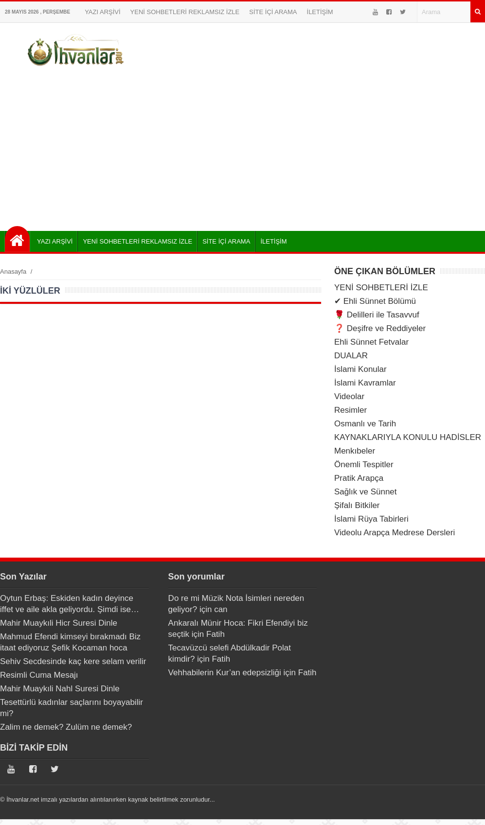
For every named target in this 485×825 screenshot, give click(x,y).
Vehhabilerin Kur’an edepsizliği (224, 672)
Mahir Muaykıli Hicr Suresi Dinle (58, 623)
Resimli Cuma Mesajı (39, 675)
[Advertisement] (243, 148)
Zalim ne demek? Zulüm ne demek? (66, 727)
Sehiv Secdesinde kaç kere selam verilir (73, 661)
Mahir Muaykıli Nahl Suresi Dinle (60, 688)
